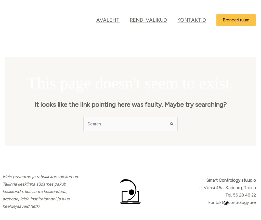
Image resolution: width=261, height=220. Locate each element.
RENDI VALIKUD (148, 20)
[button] (236, 20)
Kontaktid (191, 20)
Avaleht (108, 20)
